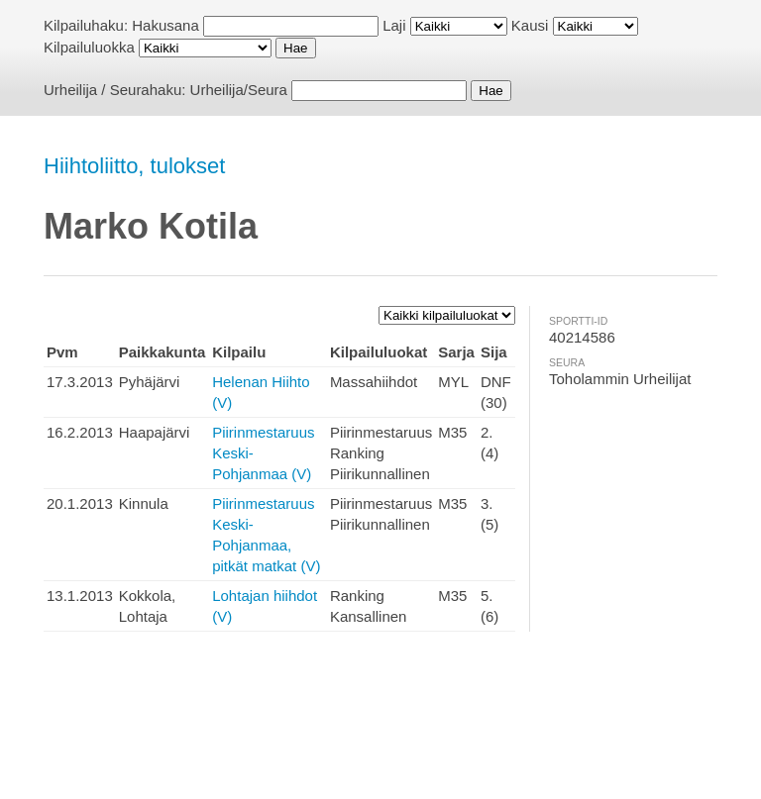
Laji (393, 25)
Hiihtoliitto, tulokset (134, 165)
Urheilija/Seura (238, 89)
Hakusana (165, 25)
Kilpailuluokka (89, 47)
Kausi (530, 25)
